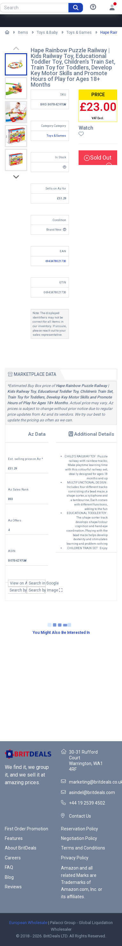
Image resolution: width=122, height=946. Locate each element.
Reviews (13, 886)
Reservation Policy (79, 828)
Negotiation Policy (79, 838)
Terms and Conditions (83, 847)
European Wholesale (28, 922)
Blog (9, 877)
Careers (13, 857)
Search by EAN (18, 590)
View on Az (18, 583)
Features (14, 838)
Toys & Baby (47, 32)
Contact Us (80, 816)
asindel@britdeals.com (92, 792)
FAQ (9, 867)
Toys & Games (79, 32)
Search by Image (37, 590)
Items (23, 32)
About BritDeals (20, 847)
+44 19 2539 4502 (87, 803)
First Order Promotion (26, 828)
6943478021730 (55, 261)
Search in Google (37, 583)
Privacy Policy (74, 857)
